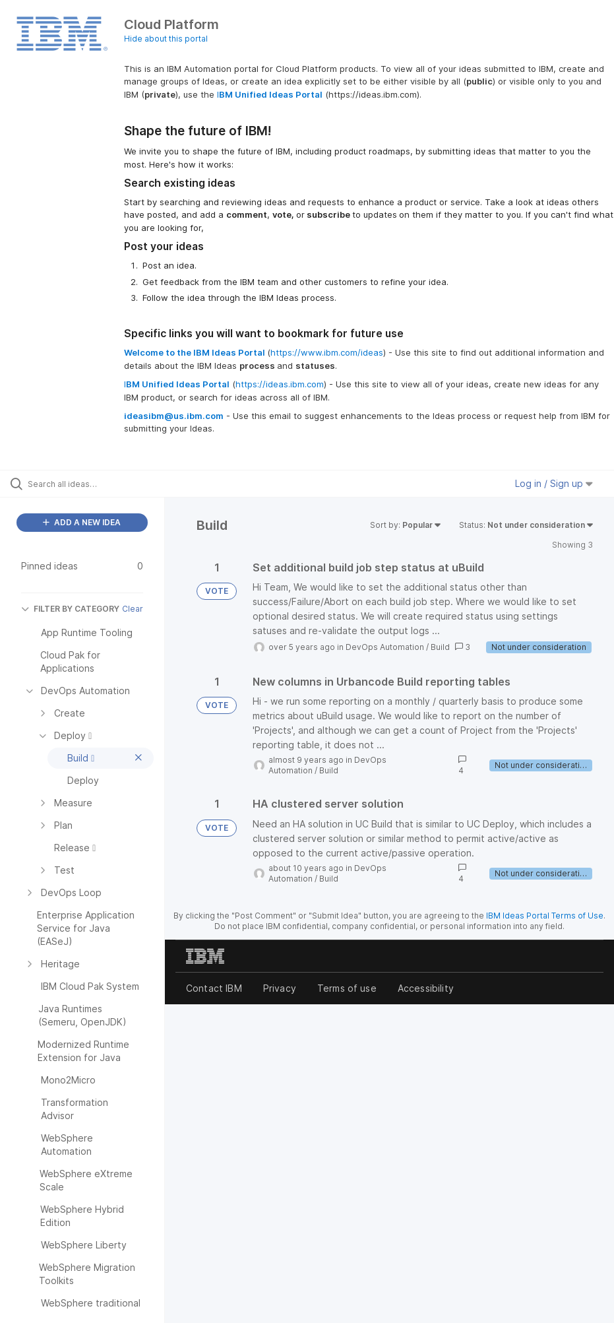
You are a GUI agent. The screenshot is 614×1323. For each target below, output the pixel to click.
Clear (132, 609)
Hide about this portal (166, 39)
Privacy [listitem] (279, 988)
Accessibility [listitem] (426, 988)
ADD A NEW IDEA (82, 522)
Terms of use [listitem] (347, 988)
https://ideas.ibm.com (279, 384)
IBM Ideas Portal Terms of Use (544, 915)
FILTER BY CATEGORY (70, 609)
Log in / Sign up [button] (554, 483)
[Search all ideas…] (89, 484)
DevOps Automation (385, 647)
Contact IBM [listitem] (214, 988)
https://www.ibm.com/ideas (326, 352)
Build (440, 647)
